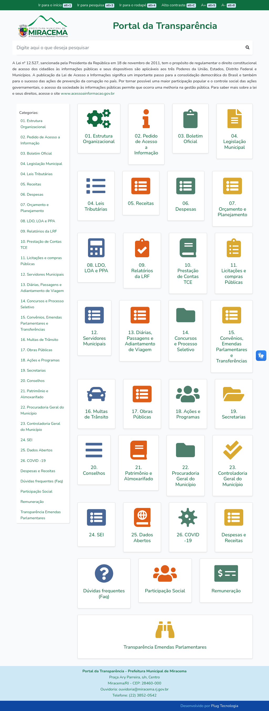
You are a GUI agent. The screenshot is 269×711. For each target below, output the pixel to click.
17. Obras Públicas (36, 349)
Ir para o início (54, 5)
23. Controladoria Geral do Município (40, 426)
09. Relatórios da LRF (38, 231)
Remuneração (32, 501)
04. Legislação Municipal (41, 163)
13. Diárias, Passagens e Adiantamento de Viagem (42, 287)
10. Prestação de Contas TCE (40, 244)
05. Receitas (30, 184)
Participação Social (36, 491)
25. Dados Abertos (36, 450)
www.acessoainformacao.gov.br (88, 93)
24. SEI (26, 439)
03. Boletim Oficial (36, 153)
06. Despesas (31, 194)
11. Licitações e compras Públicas (41, 260)
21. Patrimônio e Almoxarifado (34, 394)
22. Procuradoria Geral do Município (42, 410)
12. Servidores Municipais (42, 274)
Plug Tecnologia (224, 705)
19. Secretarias (33, 370)
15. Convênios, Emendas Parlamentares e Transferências (41, 323)
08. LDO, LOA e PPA (37, 221)
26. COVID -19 (33, 460)
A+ (208, 5)
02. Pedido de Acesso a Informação (40, 140)
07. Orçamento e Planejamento (34, 207)
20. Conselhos (32, 380)
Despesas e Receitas (37, 470)
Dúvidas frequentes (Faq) (41, 481)
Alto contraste (178, 5)
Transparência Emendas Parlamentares (40, 515)
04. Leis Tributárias (36, 174)
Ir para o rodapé (137, 5)
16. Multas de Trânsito (39, 339)
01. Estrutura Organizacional (33, 123)
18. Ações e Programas (40, 360)
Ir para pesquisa (95, 5)
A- (228, 5)
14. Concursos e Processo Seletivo (42, 304)
